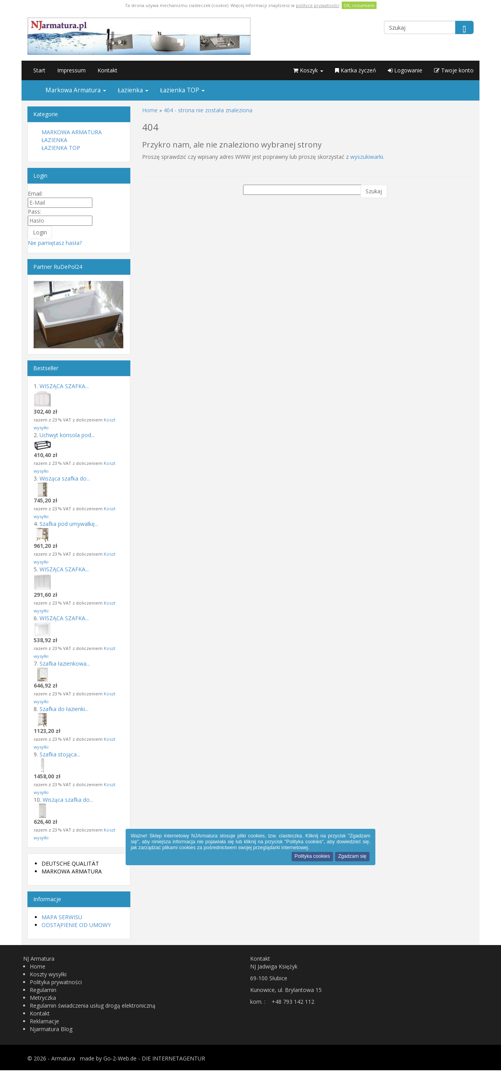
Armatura (63, 1058)
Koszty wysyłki (48, 974)
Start (39, 70)
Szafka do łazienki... (64, 709)
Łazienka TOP (182, 90)
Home (37, 966)
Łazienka (133, 90)
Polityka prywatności (56, 982)
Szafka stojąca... (60, 754)
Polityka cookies (312, 856)
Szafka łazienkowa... (65, 663)
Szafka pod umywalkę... (69, 523)
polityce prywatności (317, 5)
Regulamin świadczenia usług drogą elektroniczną (92, 1005)
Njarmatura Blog (51, 1029)
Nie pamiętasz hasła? (55, 243)
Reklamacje (44, 1021)
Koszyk (308, 70)
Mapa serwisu (61, 917)
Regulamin (43, 990)
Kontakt (107, 70)
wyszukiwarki (366, 156)
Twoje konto (454, 70)
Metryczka (43, 997)
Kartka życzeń (355, 70)
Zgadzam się (352, 856)
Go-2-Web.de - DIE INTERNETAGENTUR (154, 1058)
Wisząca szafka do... (65, 478)
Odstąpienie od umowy (76, 925)
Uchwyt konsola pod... (67, 435)
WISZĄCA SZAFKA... (64, 386)
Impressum (71, 70)
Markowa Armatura (75, 90)
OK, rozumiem (359, 5)
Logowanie (405, 70)
